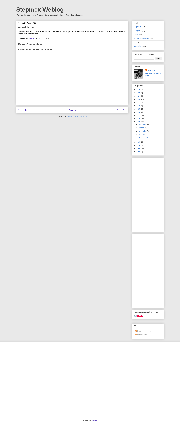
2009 (139, 148)
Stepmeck (151, 70)
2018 (139, 112)
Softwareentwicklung (141, 38)
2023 (139, 99)
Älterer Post (121, 110)
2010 (139, 145)
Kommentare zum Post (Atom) (76, 116)
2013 (139, 142)
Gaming (137, 34)
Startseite (73, 110)
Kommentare (141, 335)
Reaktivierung (143, 137)
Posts (138, 331)
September (142, 131)
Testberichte (138, 46)
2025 (139, 93)
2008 (139, 152)
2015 (139, 122)
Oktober (141, 128)
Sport (136, 42)
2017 (139, 115)
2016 (139, 119)
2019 (139, 109)
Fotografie (137, 31)
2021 (139, 102)
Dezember (142, 125)
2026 (139, 89)
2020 (139, 106)
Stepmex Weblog (40, 9)
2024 (139, 96)
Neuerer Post (23, 110)
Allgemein (137, 27)
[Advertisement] (148, 194)
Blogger (94, 420)
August (141, 134)
